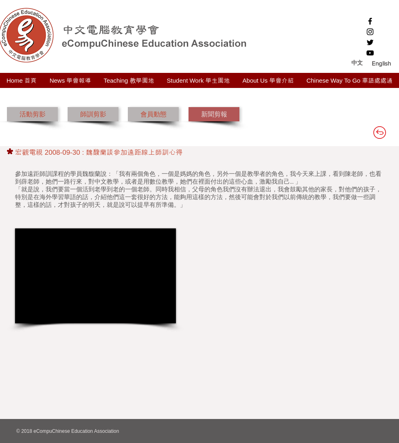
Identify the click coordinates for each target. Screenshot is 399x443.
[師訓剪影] (93, 114)
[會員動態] (153, 114)
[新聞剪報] (214, 114)
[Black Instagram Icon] (370, 31)
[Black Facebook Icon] (370, 21)
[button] (381, 63)
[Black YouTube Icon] (370, 52)
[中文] (356, 63)
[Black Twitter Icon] (370, 42)
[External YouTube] (95, 275)
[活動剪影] (32, 114)
